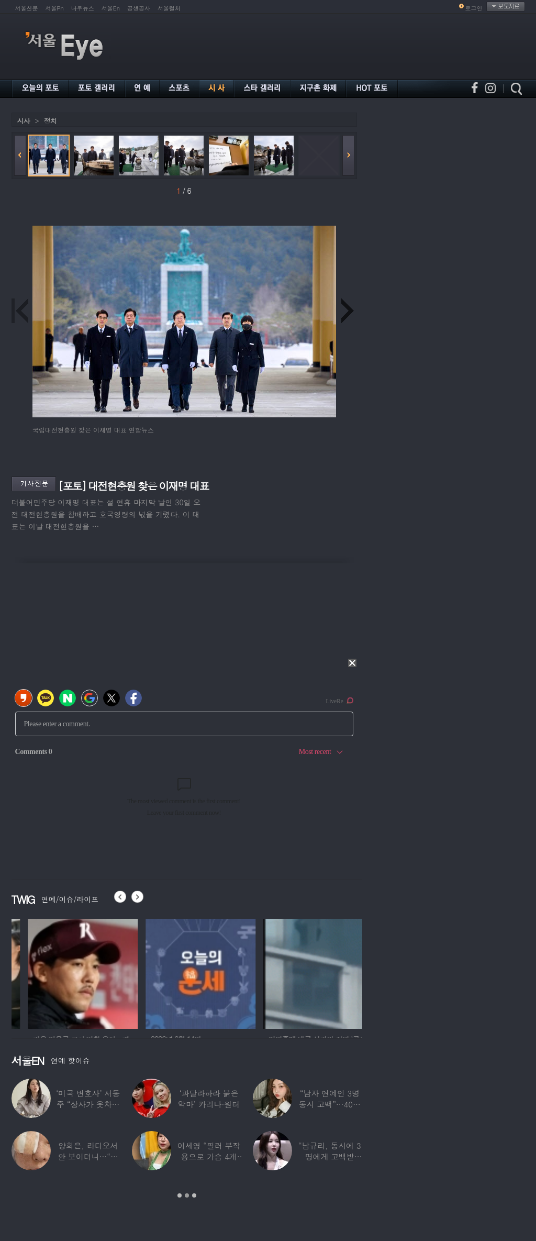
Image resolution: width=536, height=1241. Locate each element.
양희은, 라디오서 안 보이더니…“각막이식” (88, 1156)
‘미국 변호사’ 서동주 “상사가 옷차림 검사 (88, 1104)
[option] (66, 972)
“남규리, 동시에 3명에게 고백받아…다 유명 (329, 1156)
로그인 (474, 8)
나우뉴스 (82, 8)
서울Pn (55, 8)
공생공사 (138, 8)
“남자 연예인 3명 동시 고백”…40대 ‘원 (330, 1104)
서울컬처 (169, 8)
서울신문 (26, 8)
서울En (111, 8)
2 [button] (187, 1195)
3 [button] (194, 1195)
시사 (23, 121)
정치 (50, 121)
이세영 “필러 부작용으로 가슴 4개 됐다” (208, 1156)
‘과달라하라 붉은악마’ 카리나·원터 (209, 1099)
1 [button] (179, 1195)
